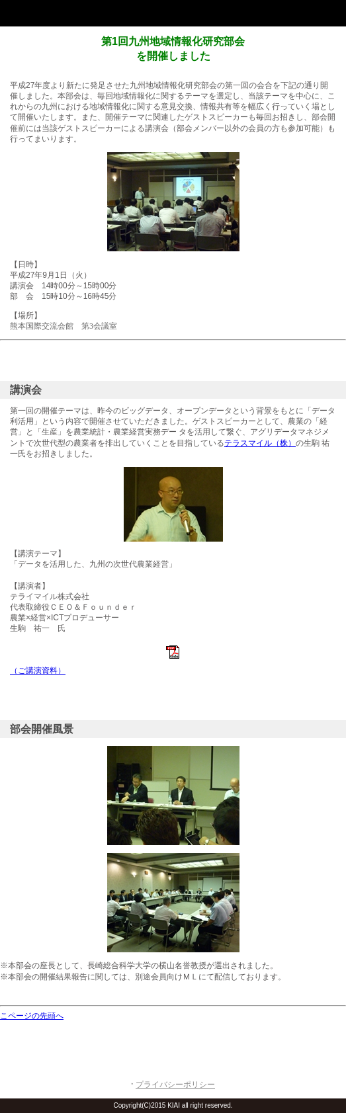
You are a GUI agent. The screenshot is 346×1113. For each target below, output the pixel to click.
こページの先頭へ (32, 1015)
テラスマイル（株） (260, 443)
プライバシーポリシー (175, 1084)
